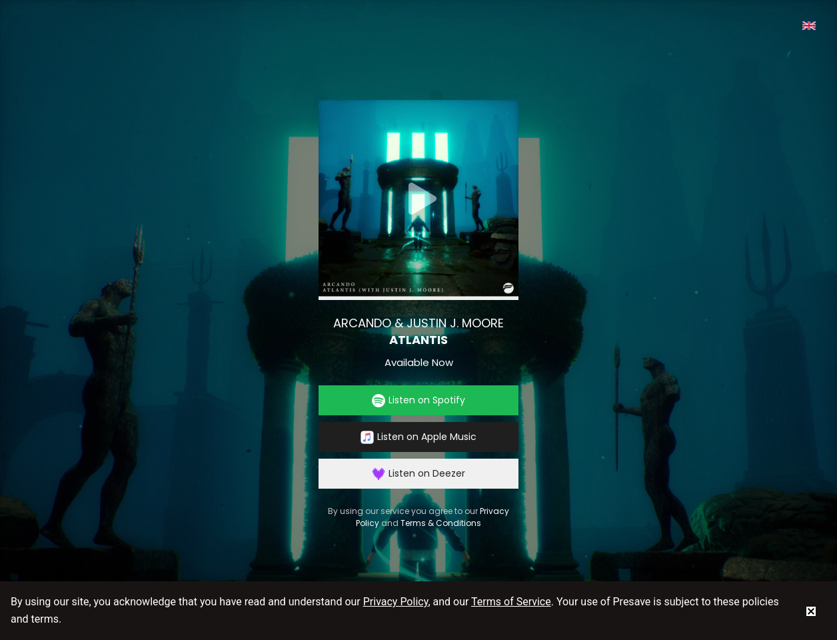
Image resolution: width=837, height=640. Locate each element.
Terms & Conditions (441, 523)
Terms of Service (511, 601)
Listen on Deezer (418, 474)
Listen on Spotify (418, 400)
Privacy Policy (395, 601)
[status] (811, 610)
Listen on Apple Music (418, 437)
